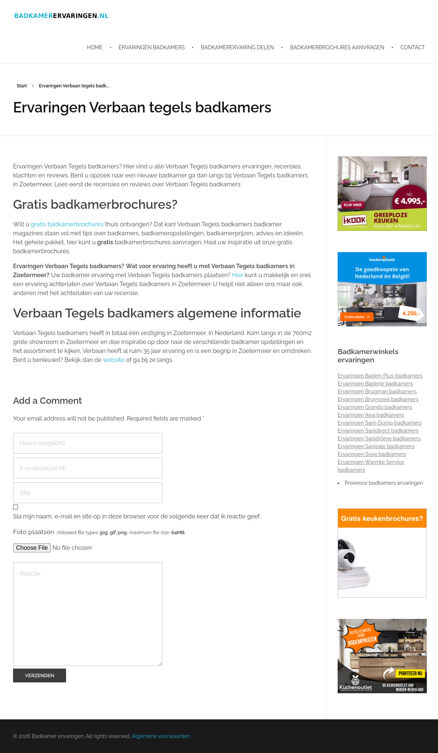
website (114, 359)
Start (22, 86)
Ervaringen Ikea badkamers (371, 415)
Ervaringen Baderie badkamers (375, 384)
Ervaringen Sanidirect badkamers (378, 431)
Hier (237, 275)
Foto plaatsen (99, 532)
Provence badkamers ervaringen (384, 483)
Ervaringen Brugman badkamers (377, 391)
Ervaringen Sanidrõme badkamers (379, 438)
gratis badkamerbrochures (68, 224)
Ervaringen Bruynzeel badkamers (378, 399)
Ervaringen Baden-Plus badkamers (380, 376)
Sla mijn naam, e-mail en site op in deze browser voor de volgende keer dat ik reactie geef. (137, 516)
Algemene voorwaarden (161, 736)
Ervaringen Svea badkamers (372, 454)
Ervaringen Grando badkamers (375, 407)
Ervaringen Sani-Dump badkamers (380, 423)
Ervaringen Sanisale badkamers (376, 446)
